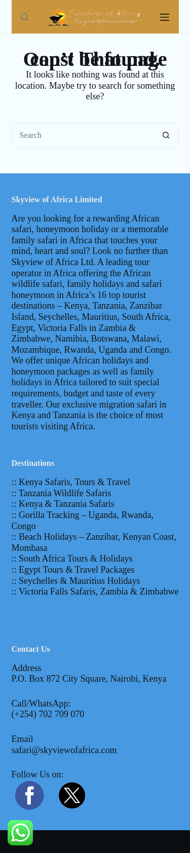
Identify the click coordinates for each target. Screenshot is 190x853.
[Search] (24, 17)
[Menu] (164, 17)
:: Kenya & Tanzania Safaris (63, 504)
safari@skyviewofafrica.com (64, 750)
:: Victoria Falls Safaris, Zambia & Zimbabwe (95, 591)
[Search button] (166, 135)
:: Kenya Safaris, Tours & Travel (71, 482)
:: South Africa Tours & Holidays (72, 558)
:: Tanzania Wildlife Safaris (61, 493)
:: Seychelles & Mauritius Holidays (76, 581)
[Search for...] (83, 135)
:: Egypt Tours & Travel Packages (73, 570)
